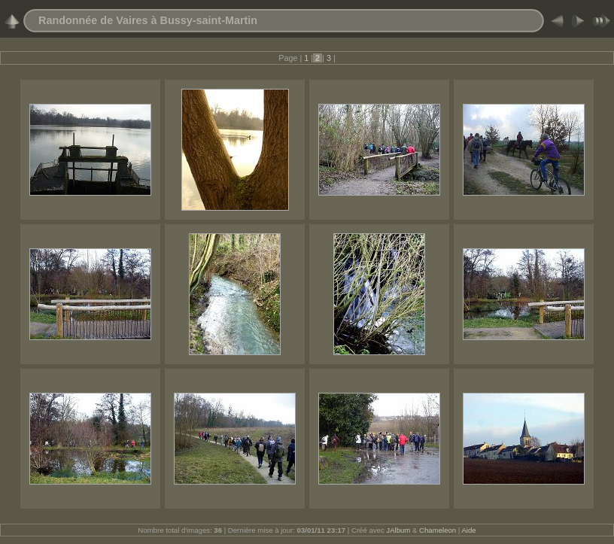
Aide (468, 530)
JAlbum (398, 530)
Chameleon (437, 530)
